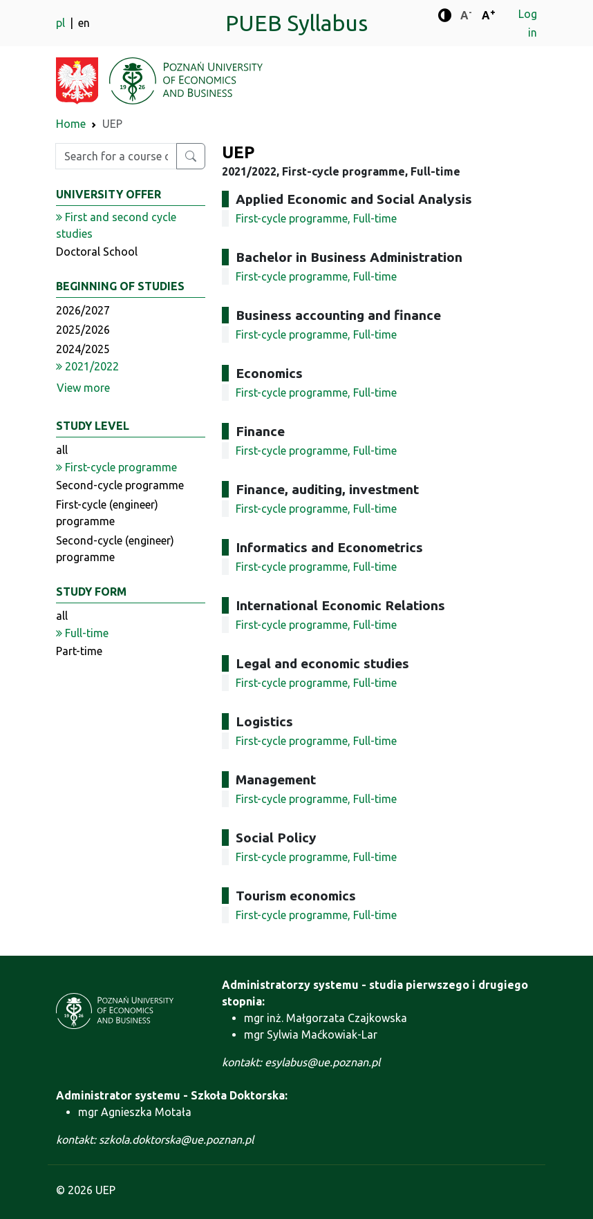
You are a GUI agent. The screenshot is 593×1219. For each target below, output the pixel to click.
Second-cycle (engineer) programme (115, 548)
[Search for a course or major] (190, 156)
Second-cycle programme (120, 485)
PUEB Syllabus (296, 22)
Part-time (79, 651)
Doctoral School (97, 251)
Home (71, 123)
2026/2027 (83, 310)
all (62, 450)
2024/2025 (83, 349)
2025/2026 (83, 329)
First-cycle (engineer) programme (107, 512)
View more (83, 387)
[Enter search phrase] (116, 156)
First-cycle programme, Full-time (316, 218)
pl (62, 23)
